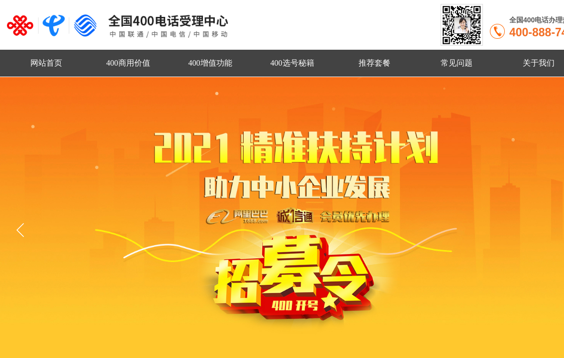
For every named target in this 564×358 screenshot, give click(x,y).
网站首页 (46, 63)
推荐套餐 (374, 63)
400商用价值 (128, 63)
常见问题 (456, 63)
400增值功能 (210, 63)
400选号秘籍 (292, 63)
